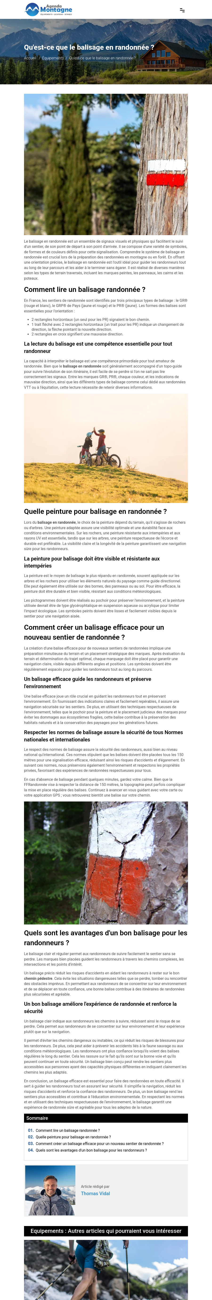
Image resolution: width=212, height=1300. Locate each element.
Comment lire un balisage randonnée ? (64, 1130)
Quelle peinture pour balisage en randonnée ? (69, 1137)
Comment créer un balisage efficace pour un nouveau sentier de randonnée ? (96, 1143)
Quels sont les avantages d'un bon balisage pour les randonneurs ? (87, 1150)
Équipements (53, 58)
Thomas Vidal (95, 1193)
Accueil (30, 58)
